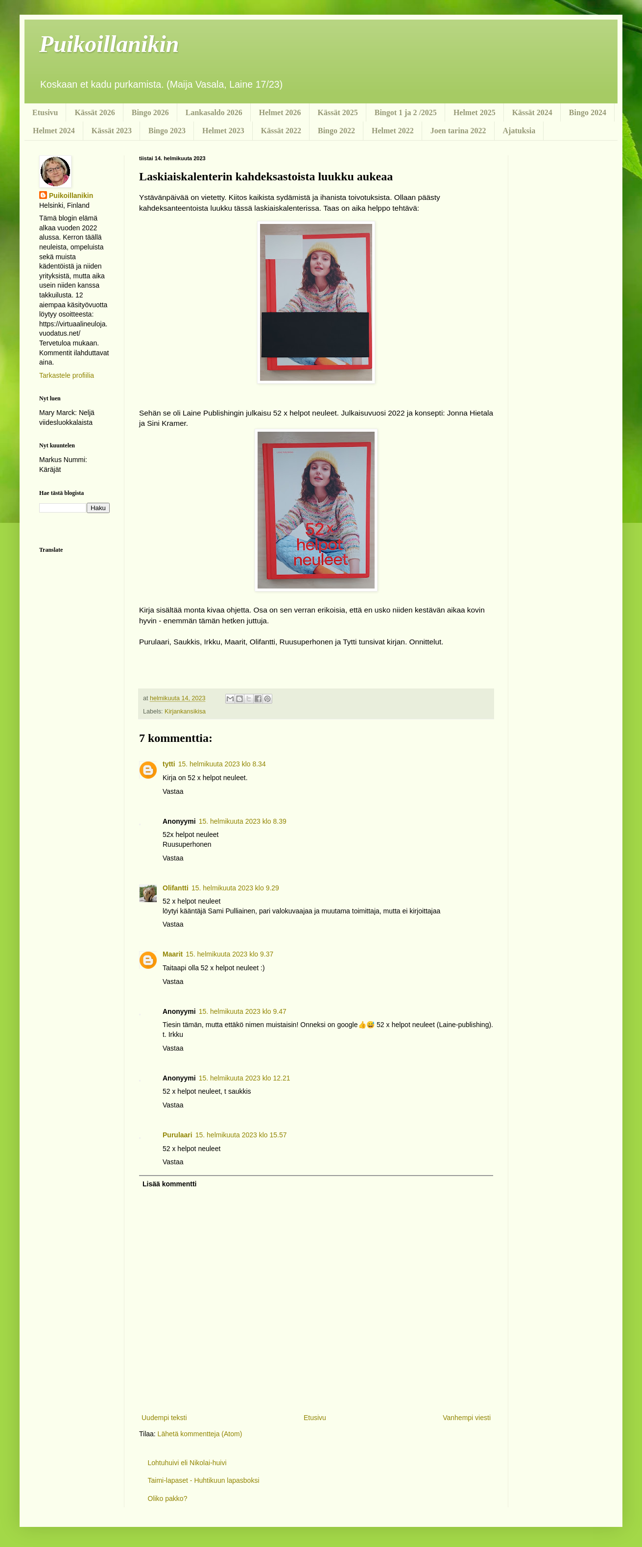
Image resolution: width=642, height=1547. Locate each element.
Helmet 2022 (393, 130)
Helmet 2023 (223, 130)
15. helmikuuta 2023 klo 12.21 (244, 1078)
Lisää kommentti (169, 1184)
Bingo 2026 (150, 112)
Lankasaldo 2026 (214, 112)
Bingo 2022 (336, 130)
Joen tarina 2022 (458, 130)
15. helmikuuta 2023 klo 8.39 (242, 821)
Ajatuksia (519, 130)
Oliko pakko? (168, 1498)
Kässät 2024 (532, 112)
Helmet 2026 (280, 112)
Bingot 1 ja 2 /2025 (406, 112)
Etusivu (45, 112)
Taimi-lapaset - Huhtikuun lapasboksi (204, 1480)
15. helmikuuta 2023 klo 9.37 (229, 954)
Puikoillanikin (109, 44)
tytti (169, 764)
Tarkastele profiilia (66, 375)
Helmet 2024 (54, 130)
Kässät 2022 (281, 130)
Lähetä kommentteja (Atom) (200, 1434)
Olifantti (176, 888)
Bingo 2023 (167, 130)
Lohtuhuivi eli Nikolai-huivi (187, 1463)
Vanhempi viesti (467, 1418)
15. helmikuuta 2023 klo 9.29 (235, 888)
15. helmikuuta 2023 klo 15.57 (241, 1135)
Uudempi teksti (164, 1418)
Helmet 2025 (474, 112)
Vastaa (173, 791)
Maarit (173, 954)
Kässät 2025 (338, 112)
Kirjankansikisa (185, 711)
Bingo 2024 (587, 112)
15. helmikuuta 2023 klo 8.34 (222, 764)
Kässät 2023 (112, 130)
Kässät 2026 (94, 112)
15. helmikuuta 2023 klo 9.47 (242, 1011)
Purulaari (177, 1135)
